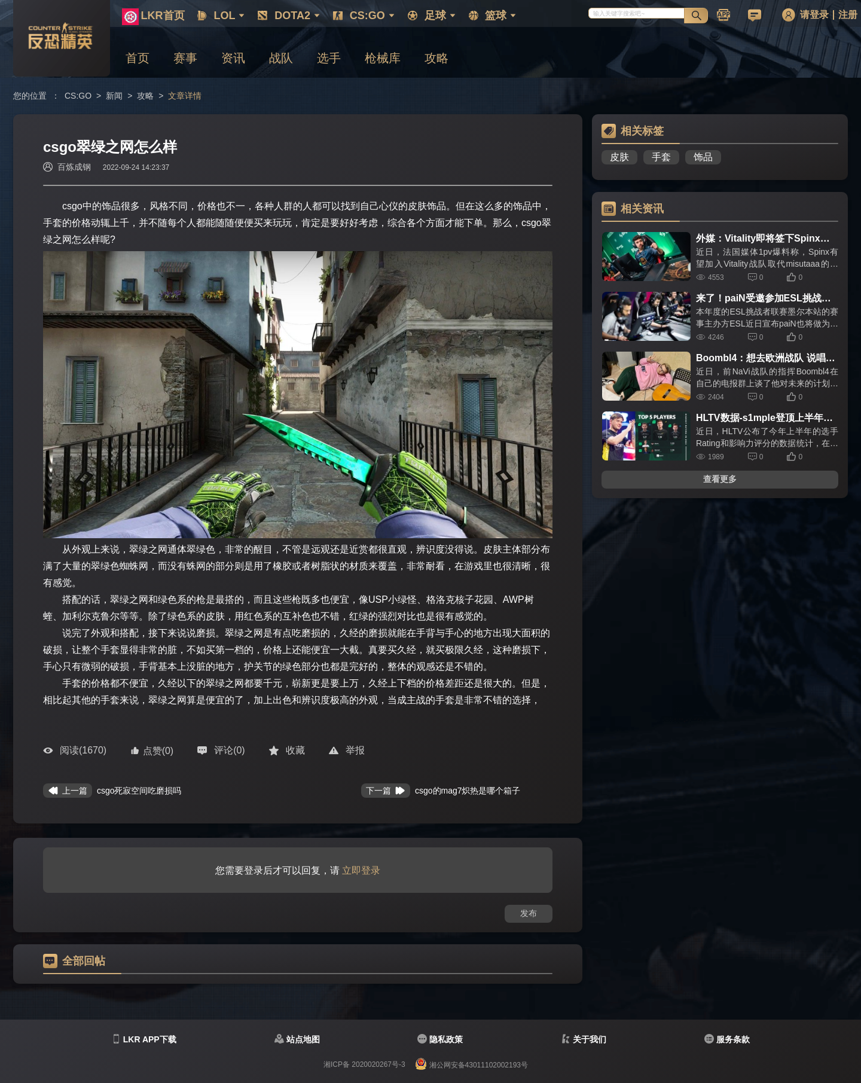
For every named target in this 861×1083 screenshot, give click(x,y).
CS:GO (78, 95)
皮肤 (619, 157)
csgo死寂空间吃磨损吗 (139, 790)
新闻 (114, 95)
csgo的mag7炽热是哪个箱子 (468, 790)
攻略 (145, 95)
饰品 (703, 157)
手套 (661, 157)
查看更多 (720, 479)
